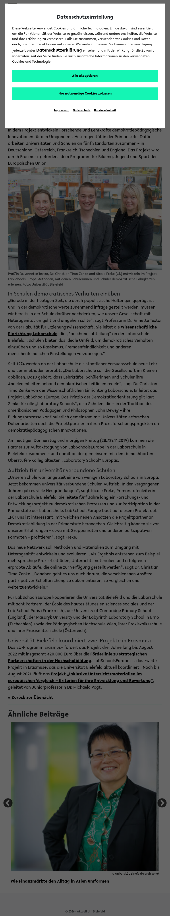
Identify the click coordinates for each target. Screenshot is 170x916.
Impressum (61, 110)
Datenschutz (82, 110)
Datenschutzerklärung (59, 50)
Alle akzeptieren (85, 76)
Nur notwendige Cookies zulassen (85, 93)
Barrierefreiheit (105, 110)
